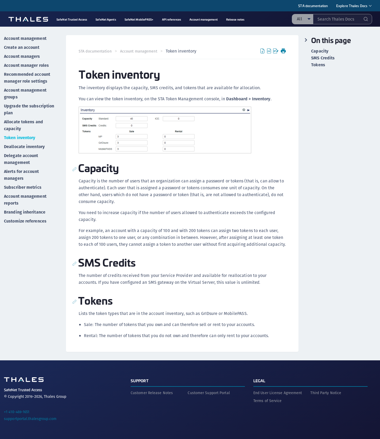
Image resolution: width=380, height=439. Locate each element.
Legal (259, 380)
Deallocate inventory (24, 147)
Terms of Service (267, 400)
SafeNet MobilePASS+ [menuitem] (139, 19)
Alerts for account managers (21, 174)
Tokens (318, 65)
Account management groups (25, 93)
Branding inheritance (24, 212)
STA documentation (313, 5)
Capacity (319, 51)
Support (140, 380)
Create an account (21, 47)
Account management (25, 38)
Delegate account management (21, 159)
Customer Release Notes (152, 392)
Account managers (22, 56)
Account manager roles (26, 65)
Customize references (25, 221)
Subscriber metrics (22, 187)
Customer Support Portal (209, 392)
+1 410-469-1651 (17, 411)
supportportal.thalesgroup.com (30, 418)
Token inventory (19, 138)
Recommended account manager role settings (27, 77)
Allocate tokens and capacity (23, 125)
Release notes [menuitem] (235, 19)
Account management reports (25, 199)
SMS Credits (323, 58)
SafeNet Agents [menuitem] (106, 19)
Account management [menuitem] (203, 19)
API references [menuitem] (171, 19)
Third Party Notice (325, 392)
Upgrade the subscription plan (29, 109)
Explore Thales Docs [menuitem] (351, 5)
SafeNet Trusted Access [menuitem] (71, 19)
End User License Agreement (277, 392)
